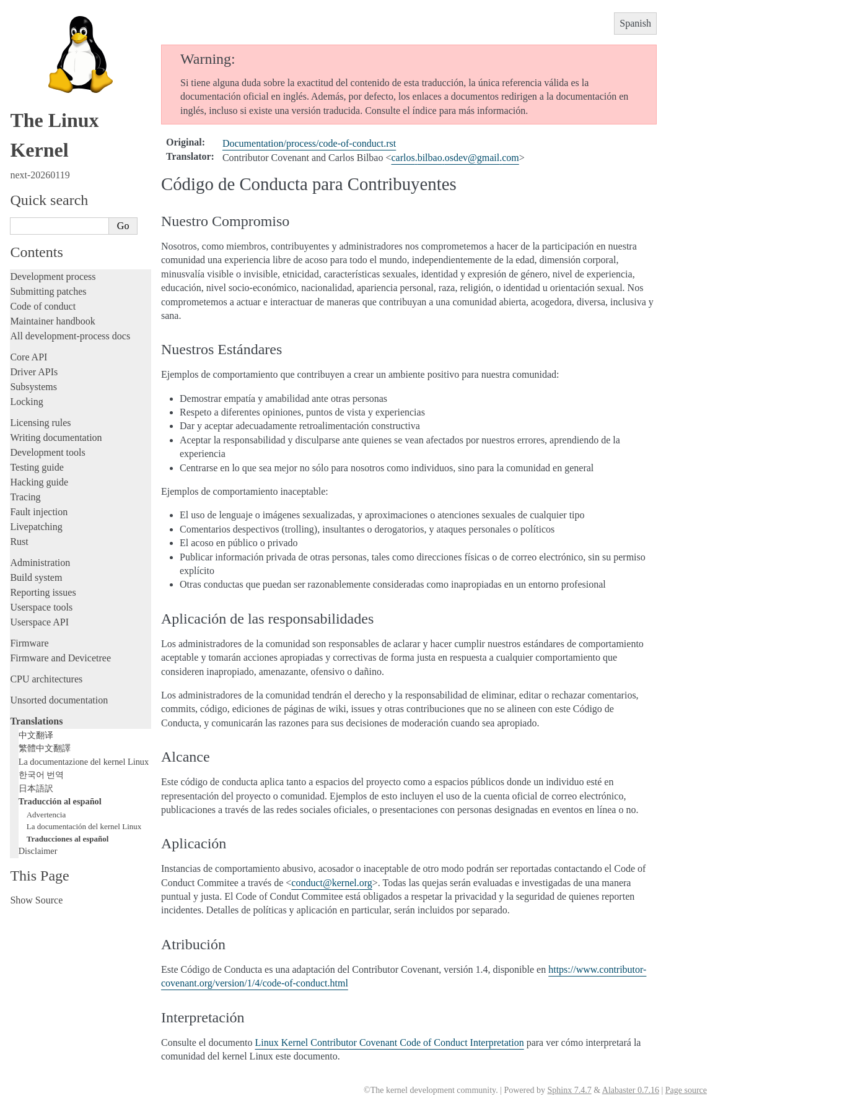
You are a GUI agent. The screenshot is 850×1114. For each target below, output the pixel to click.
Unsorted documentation (59, 700)
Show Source (36, 900)
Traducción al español (60, 801)
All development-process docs (70, 336)
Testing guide (36, 467)
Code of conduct (43, 306)
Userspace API (39, 622)
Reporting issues (43, 592)
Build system (36, 577)
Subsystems (33, 386)
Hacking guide (39, 482)
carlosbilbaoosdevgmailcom (455, 157)
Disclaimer (38, 851)
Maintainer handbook (52, 321)
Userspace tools (41, 607)
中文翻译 (36, 735)
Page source (686, 1090)
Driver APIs (34, 372)
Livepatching (36, 526)
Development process (52, 276)
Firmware (29, 643)
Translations (36, 721)
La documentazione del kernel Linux (84, 762)
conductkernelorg (331, 882)
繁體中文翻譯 (45, 748)
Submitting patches (48, 291)
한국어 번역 (41, 775)
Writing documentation (56, 437)
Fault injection (39, 512)
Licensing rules (40, 422)
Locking (26, 401)
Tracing (25, 497)
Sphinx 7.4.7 (569, 1090)
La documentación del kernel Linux (84, 826)
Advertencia (46, 814)
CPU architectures (46, 679)
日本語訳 (36, 788)
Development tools (47, 452)
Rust (19, 541)
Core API (28, 357)
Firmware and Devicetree (60, 658)
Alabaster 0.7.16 (630, 1090)
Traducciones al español (68, 838)
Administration (40, 562)
